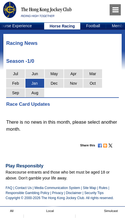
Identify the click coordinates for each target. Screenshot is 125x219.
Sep (15, 93)
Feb (15, 83)
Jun (35, 74)
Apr (73, 74)
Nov (73, 83)
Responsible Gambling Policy (27, 193)
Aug (34, 93)
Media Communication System (57, 188)
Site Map (89, 188)
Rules (103, 188)
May (54, 74)
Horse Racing (62, 26)
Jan (34, 83)
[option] (62, 26)
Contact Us (23, 188)
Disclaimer (74, 193)
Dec (54, 83)
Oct (93, 83)
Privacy (57, 193)
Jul (15, 74)
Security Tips (94, 193)
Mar (92, 74)
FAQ (9, 188)
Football (93, 26)
